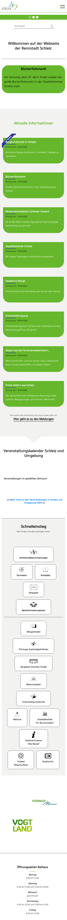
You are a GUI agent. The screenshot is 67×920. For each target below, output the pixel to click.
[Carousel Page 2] (33, 17)
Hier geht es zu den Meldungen (33, 419)
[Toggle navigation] (62, 7)
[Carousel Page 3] (37, 17)
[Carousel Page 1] (30, 17)
